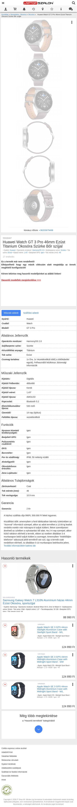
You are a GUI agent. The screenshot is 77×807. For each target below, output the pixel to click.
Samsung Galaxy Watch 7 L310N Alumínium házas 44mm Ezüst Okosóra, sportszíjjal (38, 602)
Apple (40, 636)
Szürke (63, 250)
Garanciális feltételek (10, 776)
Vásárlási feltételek (9, 756)
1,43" (26, 252)
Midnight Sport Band (62, 665)
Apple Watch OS (48, 636)
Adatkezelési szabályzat (11, 768)
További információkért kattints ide (20, 546)
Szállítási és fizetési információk (14, 772)
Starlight (40, 638)
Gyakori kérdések (9, 764)
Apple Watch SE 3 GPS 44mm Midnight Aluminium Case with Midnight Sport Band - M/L (52, 689)
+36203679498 (46, 230)
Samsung (13, 607)
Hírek (4, 780)
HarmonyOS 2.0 (38, 250)
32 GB (56, 609)
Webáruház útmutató (10, 760)
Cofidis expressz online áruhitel (14, 748)
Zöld (22, 609)
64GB (50, 638)
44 (22, 611)
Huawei (12, 250)
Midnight (40, 667)
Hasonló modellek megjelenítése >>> (21, 280)
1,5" (38, 609)
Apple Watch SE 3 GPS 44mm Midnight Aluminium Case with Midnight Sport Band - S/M (52, 659)
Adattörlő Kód (7, 752)
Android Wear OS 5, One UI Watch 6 (47, 607)
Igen (42, 252)
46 (60, 252)
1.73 (45, 638)
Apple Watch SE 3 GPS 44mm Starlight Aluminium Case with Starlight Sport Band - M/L (52, 629)
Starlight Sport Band (62, 636)
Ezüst (10, 252)
